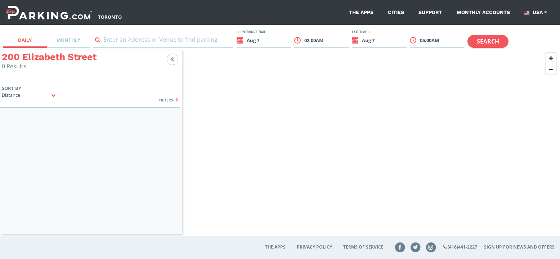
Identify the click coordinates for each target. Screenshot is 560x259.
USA (535, 12)
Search (488, 41)
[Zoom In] (551, 58)
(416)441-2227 (462, 247)
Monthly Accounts (483, 12)
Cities (396, 12)
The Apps (361, 12)
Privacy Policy (314, 247)
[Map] (371, 146)
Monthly (68, 40)
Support (430, 12)
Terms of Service (363, 247)
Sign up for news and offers (519, 247)
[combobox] (163, 41)
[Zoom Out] (551, 69)
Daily (25, 40)
